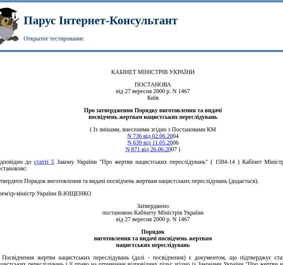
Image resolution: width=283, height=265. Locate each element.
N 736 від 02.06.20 (150, 136)
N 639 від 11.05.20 (149, 142)
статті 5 (44, 162)
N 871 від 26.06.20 (148, 149)
